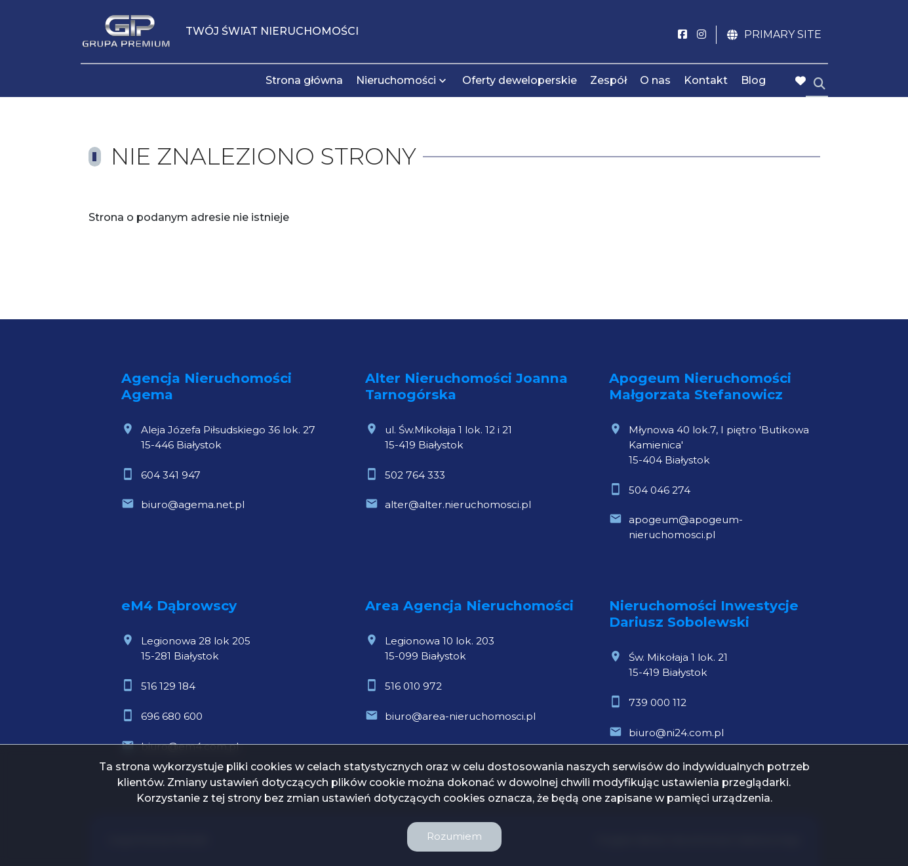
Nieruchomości (396, 80)
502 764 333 (415, 475)
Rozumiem (454, 836)
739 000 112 (657, 702)
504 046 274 (659, 490)
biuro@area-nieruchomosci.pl (460, 716)
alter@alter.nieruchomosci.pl (458, 504)
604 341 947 (171, 475)
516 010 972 (413, 686)
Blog (753, 80)
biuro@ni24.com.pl (676, 732)
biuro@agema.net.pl (193, 504)
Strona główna (304, 80)
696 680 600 (172, 716)
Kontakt (706, 80)
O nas (655, 80)
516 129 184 (168, 686)
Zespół (608, 80)
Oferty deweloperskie (519, 80)
